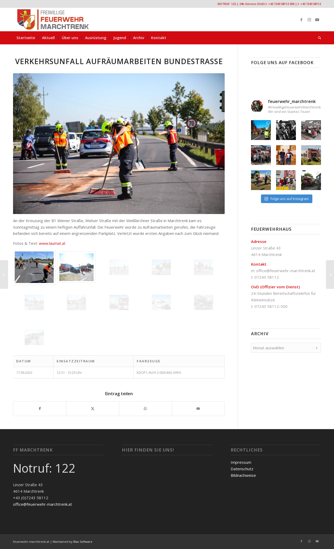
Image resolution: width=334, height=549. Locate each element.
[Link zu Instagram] (309, 19)
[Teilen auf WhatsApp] (145, 408)
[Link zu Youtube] (317, 19)
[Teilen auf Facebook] (39, 408)
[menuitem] (25, 37)
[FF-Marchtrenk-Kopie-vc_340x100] (53, 19)
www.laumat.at (52, 243)
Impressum (241, 462)
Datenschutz (242, 468)
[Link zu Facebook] (301, 19)
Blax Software (82, 542)
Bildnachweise (243, 475)
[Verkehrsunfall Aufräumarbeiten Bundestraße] (330, 274)
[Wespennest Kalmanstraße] (4, 274)
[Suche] (318, 37)
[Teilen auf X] (92, 408)
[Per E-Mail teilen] (198, 408)
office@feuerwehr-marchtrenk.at (285, 270)
